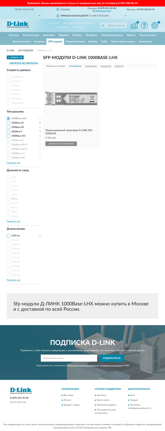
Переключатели (75, 41)
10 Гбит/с (16, 86)
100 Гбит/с (16, 99)
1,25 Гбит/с (17, 77)
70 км (14, 203)
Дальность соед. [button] (18, 170)
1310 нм (15, 253)
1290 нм (15, 249)
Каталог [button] (54, 23)
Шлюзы (92, 41)
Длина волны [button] (16, 228)
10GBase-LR (17, 123)
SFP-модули (55, 41)
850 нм (15, 240)
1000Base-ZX (18, 158)
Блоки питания (21, 41)
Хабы (104, 41)
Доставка (68, 395)
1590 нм (15, 270)
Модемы (64, 35)
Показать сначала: (55, 66)
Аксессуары (145, 41)
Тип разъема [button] (15, 111)
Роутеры (14, 35)
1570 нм (15, 266)
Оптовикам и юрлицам (78, 23)
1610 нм (15, 275)
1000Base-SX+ (18, 136)
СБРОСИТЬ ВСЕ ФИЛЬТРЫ (23, 63)
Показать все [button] (13, 163)
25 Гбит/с (16, 90)
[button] (102, 11)
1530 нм (15, 262)
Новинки (63, 27)
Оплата (67, 400)
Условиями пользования (111, 365)
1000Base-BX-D (19, 145)
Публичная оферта (106, 405)
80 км (14, 207)
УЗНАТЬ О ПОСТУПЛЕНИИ (61, 144)
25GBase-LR (17, 140)
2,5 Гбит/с (16, 81)
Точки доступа (147, 35)
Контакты (79, 27)
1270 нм (15, 244)
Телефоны (91, 35)
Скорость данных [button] (19, 70)
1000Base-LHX (18, 118)
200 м (14, 212)
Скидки (134, 400)
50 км (14, 199)
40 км (14, 194)
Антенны (39, 41)
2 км (13, 177)
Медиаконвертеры (112, 35)
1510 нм (15, 257)
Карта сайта (103, 400)
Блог (132, 395)
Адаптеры (49, 35)
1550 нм (15, 236)
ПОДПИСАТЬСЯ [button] (112, 358)
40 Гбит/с (16, 94)
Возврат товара (71, 405)
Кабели (131, 35)
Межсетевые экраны (123, 41)
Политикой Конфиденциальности (83, 365)
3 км (13, 181)
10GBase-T (16, 131)
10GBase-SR (17, 127)
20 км (14, 186)
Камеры (77, 35)
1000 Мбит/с (18, 103)
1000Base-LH (18, 153)
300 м (14, 216)
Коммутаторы (31, 35)
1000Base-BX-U (19, 149)
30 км (14, 190)
